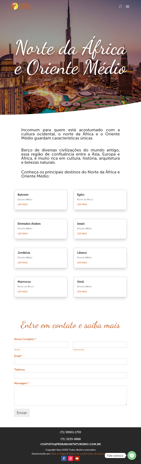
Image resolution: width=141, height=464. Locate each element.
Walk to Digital (58, 453)
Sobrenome (78, 349)
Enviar (22, 413)
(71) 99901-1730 (70, 432)
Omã (80, 282)
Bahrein (23, 195)
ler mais (23, 204)
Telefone (19, 369)
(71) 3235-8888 (70, 439)
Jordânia (24, 253)
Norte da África (26, 287)
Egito (80, 195)
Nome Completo (25, 339)
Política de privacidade (97, 453)
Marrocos (24, 282)
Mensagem (21, 383)
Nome (17, 349)
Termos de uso (76, 453)
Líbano (82, 253)
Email (18, 356)
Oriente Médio (25, 199)
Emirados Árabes (29, 224)
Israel (80, 224)
